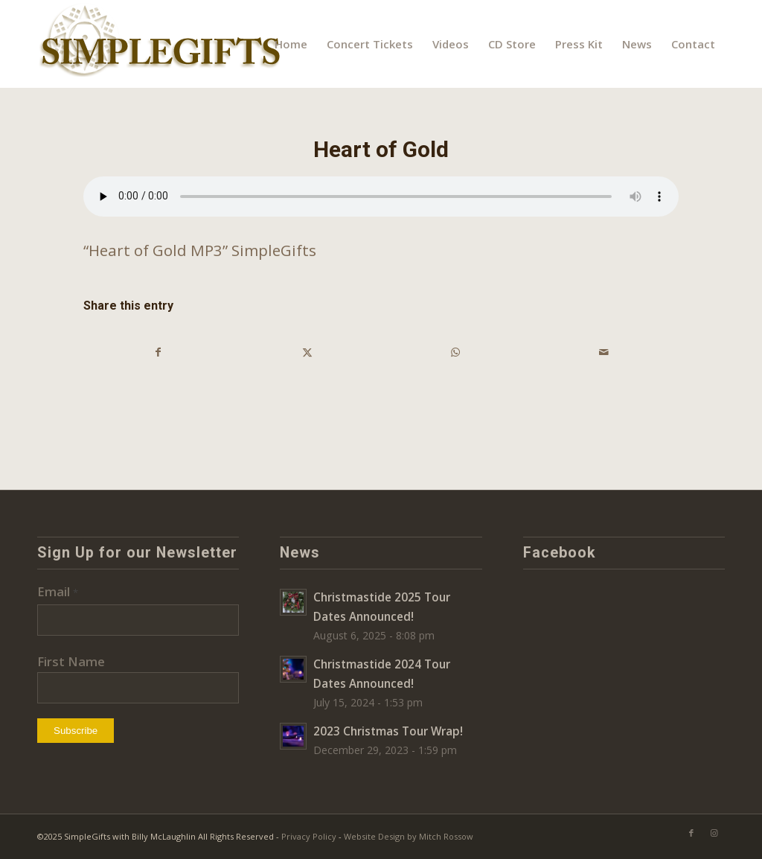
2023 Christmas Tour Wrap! (388, 731)
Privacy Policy (308, 836)
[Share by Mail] (605, 352)
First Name (71, 661)
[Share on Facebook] (158, 352)
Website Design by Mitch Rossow (408, 836)
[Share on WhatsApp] (456, 352)
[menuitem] (291, 44)
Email (57, 591)
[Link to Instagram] (713, 833)
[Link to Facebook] (691, 833)
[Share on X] (308, 352)
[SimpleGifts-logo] (161, 44)
